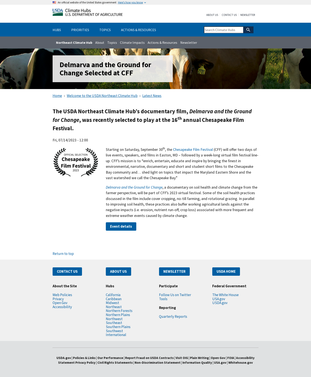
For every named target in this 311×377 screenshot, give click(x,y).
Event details (121, 226)
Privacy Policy (85, 362)
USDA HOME (226, 271)
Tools (163, 299)
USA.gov (218, 299)
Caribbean (113, 299)
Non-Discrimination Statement (158, 362)
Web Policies (62, 294)
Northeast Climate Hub (74, 42)
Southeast (114, 322)
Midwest (112, 302)
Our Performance (110, 358)
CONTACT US (67, 271)
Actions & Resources (162, 42)
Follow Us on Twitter (175, 294)
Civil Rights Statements (115, 362)
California (113, 294)
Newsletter (247, 15)
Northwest (114, 318)
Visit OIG (182, 358)
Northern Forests (119, 310)
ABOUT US (118, 271)
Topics (112, 42)
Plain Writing (199, 358)
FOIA (230, 358)
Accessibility (62, 306)
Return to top (63, 253)
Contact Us (229, 15)
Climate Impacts (132, 42)
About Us (212, 15)
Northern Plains (118, 314)
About (99, 42)
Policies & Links (84, 358)
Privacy (58, 299)
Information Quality (197, 362)
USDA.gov (220, 302)
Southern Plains (118, 326)
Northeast (114, 306)
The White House (225, 294)
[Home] (88, 13)
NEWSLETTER (174, 271)
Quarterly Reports (173, 316)
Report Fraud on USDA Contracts (149, 358)
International (116, 334)
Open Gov (60, 302)
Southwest (114, 331)
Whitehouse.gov (240, 362)
